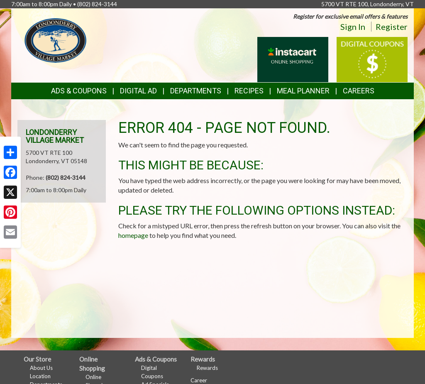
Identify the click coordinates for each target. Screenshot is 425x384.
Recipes (249, 90)
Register (392, 27)
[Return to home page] (56, 39)
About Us (41, 367)
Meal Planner (303, 90)
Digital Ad (138, 90)
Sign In (352, 27)
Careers (358, 90)
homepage (133, 235)
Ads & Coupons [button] (79, 90)
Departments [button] (195, 90)
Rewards (207, 367)
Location (40, 376)
